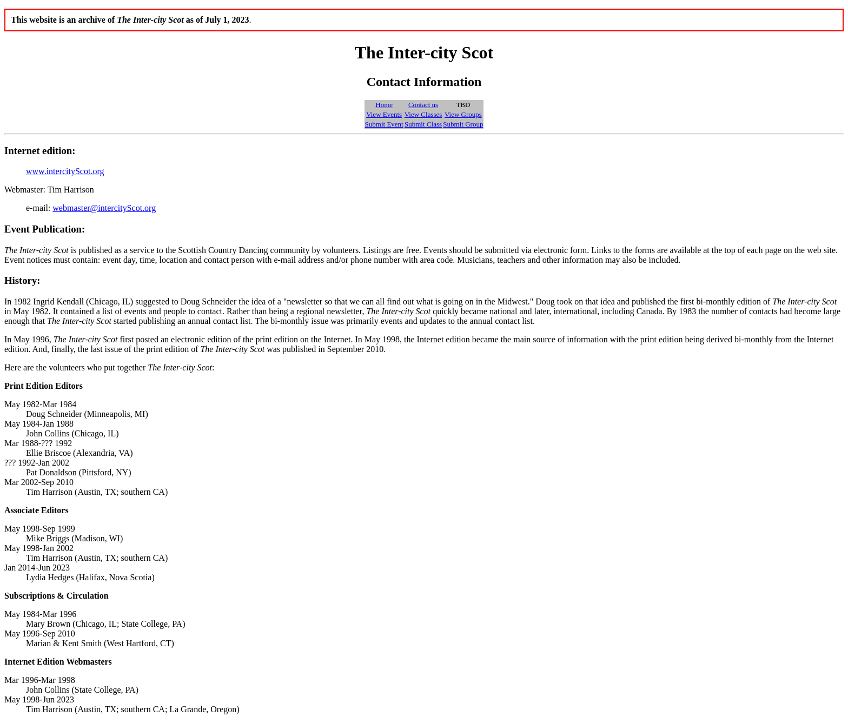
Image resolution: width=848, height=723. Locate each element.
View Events (384, 114)
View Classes (423, 114)
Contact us (423, 105)
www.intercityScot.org (65, 171)
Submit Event (384, 124)
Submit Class (423, 124)
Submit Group (463, 124)
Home (384, 105)
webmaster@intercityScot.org (104, 208)
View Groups (463, 114)
